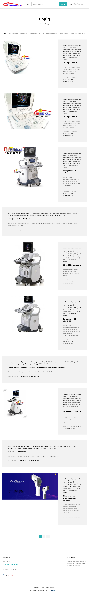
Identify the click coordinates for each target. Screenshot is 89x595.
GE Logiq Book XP (70, 63)
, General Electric (24, 215)
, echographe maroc (58, 213)
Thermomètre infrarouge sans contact (69, 498)
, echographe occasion (70, 213)
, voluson (62, 215)
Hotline (75, 3)
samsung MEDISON (78, 33)
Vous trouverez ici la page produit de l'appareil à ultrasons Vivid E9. (36, 367)
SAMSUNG (64, 33)
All (5, 33)
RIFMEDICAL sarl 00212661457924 (31, 230)
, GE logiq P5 (77, 51)
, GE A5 (71, 51)
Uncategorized (52, 33)
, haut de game (41, 215)
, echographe (73, 47)
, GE (68, 51)
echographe (13, 33)
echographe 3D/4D (36, 33)
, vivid (49, 448)
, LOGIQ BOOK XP (55, 215)
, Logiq (73, 55)
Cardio (65, 45)
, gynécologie (76, 53)
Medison (23, 33)
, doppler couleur (25, 213)
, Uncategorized (72, 57)
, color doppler (71, 45)
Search (63, 4)
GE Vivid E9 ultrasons (72, 265)
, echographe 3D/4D (46, 213)
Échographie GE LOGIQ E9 (69, 172)
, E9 (68, 47)
